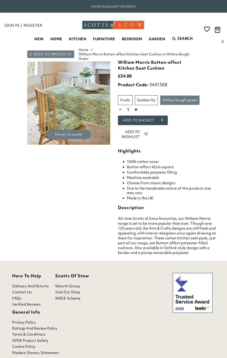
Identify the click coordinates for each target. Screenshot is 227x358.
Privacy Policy (24, 322)
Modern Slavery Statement (35, 352)
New (39, 38)
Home (56, 38)
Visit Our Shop (67, 292)
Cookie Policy (23, 346)
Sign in (12, 25)
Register (32, 25)
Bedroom (132, 38)
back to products (50, 54)
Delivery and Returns (30, 286)
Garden (157, 38)
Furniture (104, 38)
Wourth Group (67, 286)
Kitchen (77, 38)
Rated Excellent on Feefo (113, 6)
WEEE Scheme (68, 298)
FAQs (16, 298)
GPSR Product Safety (30, 340)
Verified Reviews (26, 304)
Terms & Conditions (28, 334)
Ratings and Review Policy (34, 328)
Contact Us (22, 292)
